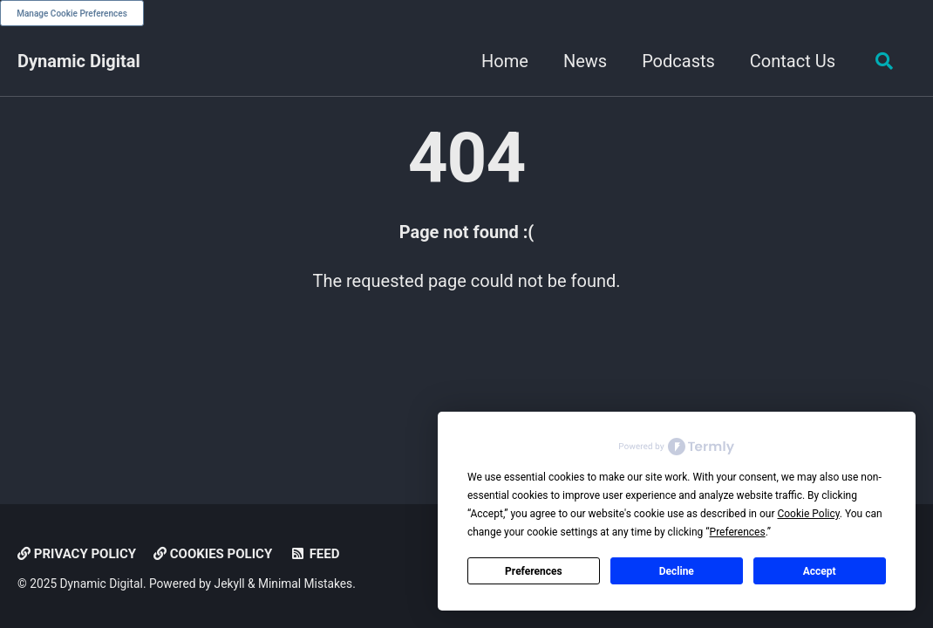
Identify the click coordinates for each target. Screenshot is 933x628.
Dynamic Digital (78, 61)
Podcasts (678, 61)
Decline (676, 571)
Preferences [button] (738, 532)
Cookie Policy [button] (808, 514)
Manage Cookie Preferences (72, 13)
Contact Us (792, 61)
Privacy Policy (76, 554)
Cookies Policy (212, 554)
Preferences (533, 571)
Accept (819, 571)
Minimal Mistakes (305, 583)
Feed (314, 554)
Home (504, 61)
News (585, 61)
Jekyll (230, 583)
